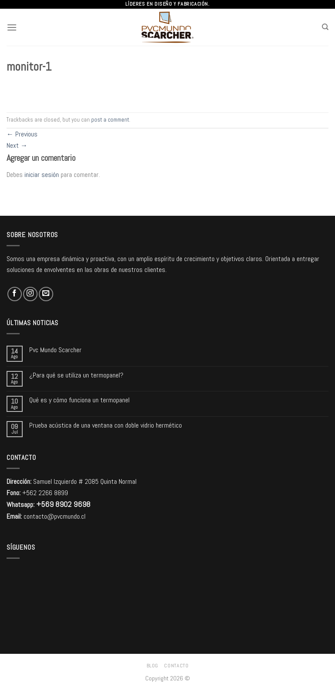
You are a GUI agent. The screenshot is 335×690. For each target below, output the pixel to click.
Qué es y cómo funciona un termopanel (79, 400)
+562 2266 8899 (45, 492)
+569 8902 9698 (63, 504)
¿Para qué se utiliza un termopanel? (76, 375)
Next (17, 145)
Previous (22, 134)
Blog (152, 665)
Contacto (176, 665)
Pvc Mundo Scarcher (55, 350)
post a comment (110, 119)
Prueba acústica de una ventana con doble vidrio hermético (105, 425)
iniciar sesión (41, 174)
